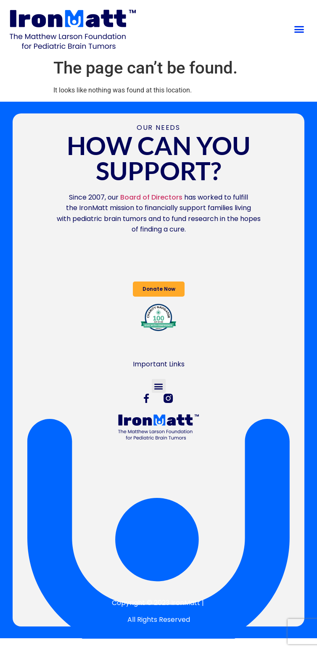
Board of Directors (151, 197)
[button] (299, 29)
